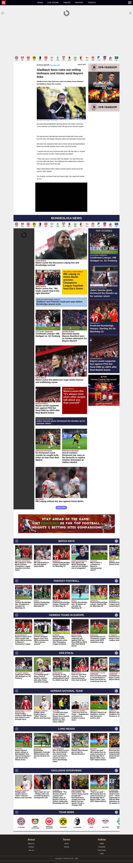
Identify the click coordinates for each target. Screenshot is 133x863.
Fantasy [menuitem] (79, 3)
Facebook (101, 844)
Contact (31, 844)
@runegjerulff (55, 62)
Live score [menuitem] (53, 3)
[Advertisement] (66, 35)
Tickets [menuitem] (92, 3)
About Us (31, 840)
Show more (61, 504)
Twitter (102, 840)
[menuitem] (18, 3)
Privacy (66, 844)
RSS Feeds (102, 847)
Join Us (31, 847)
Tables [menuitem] (66, 3)
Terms (66, 840)
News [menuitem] (40, 3)
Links (102, 850)
